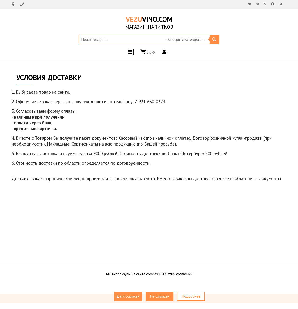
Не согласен (159, 296)
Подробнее (191, 296)
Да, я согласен (128, 296)
